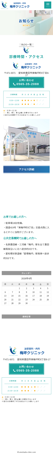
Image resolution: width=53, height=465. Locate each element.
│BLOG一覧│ (26, 44)
